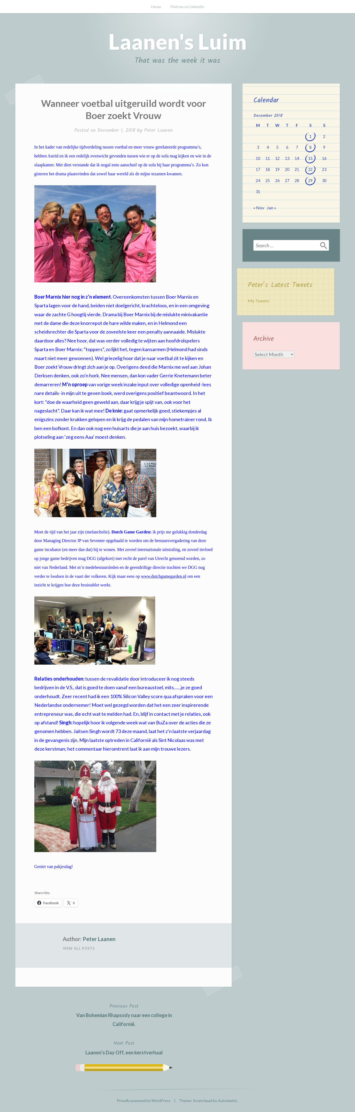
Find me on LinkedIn (187, 6)
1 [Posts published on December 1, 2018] (310, 136)
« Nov (258, 207)
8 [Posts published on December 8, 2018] (310, 147)
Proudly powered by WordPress (144, 1100)
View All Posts (79, 948)
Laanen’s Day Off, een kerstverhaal (124, 1047)
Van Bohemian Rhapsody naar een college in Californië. (124, 1014)
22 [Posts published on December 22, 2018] (310, 169)
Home (156, 6)
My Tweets (258, 300)
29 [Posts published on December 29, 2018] (310, 180)
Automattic (227, 1100)
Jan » (271, 207)
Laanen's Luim (177, 41)
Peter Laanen (158, 130)
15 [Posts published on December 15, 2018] (310, 158)
